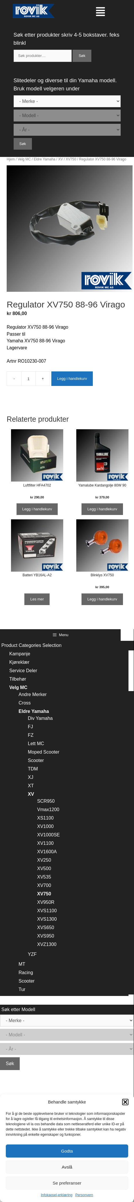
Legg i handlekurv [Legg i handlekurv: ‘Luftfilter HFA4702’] (37, 509)
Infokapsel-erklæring (57, 1195)
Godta (67, 1151)
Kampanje (19, 653)
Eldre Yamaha (44, 159)
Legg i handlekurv (72, 378)
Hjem (11, 159)
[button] (125, 1102)
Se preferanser (66, 1182)
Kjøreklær (19, 662)
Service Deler (23, 670)
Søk (82, 55)
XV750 (71, 159)
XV (60, 159)
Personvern (84, 1195)
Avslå (67, 1167)
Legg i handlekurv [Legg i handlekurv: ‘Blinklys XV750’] (102, 599)
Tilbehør (17, 679)
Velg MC (24, 159)
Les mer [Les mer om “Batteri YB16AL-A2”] (37, 599)
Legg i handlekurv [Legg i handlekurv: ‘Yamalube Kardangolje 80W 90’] (102, 509)
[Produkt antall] (28, 378)
